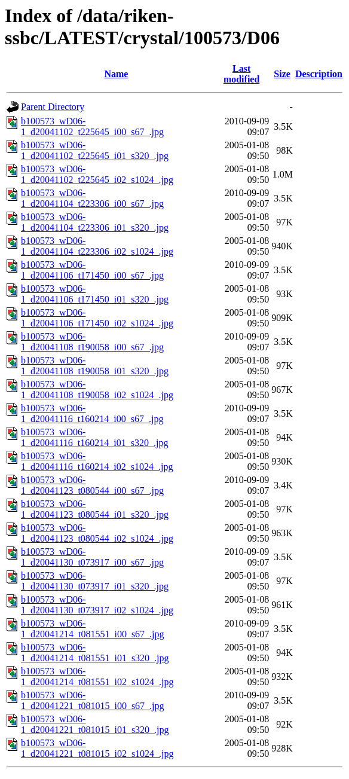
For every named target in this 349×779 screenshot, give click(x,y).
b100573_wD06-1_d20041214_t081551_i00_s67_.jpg (92, 628)
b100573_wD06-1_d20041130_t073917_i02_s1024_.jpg (97, 604)
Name (116, 74)
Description (318, 74)
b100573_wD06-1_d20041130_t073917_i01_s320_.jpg (95, 580)
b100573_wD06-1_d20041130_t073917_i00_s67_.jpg (92, 556)
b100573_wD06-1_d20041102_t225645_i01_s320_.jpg (95, 150)
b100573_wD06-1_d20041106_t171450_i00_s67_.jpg (92, 269)
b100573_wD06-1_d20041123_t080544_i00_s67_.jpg (92, 485)
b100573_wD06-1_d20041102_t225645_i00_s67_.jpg (92, 126)
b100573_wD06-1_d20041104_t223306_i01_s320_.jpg (95, 222)
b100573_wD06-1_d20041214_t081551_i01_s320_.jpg (95, 652)
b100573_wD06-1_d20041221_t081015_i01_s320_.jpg (95, 724)
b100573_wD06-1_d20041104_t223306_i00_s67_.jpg (92, 198)
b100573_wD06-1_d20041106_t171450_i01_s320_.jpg (95, 293)
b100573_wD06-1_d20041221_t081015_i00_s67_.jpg (92, 700)
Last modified (241, 73)
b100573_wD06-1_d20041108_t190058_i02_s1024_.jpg (97, 389)
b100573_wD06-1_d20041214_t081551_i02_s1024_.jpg (97, 676)
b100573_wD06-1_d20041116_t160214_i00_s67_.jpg (92, 413)
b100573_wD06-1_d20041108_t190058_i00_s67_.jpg (92, 341)
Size (282, 74)
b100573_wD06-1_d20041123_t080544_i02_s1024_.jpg (97, 533)
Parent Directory (52, 107)
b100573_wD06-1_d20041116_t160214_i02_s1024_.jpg (97, 461)
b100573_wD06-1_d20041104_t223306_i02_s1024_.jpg (97, 246)
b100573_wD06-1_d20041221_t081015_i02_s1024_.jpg (97, 748)
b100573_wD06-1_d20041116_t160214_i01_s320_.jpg (94, 437)
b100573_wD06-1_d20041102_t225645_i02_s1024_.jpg (97, 174)
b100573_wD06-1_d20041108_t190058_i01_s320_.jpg (95, 365)
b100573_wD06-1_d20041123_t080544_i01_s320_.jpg (95, 509)
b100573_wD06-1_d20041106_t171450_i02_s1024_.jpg (97, 317)
